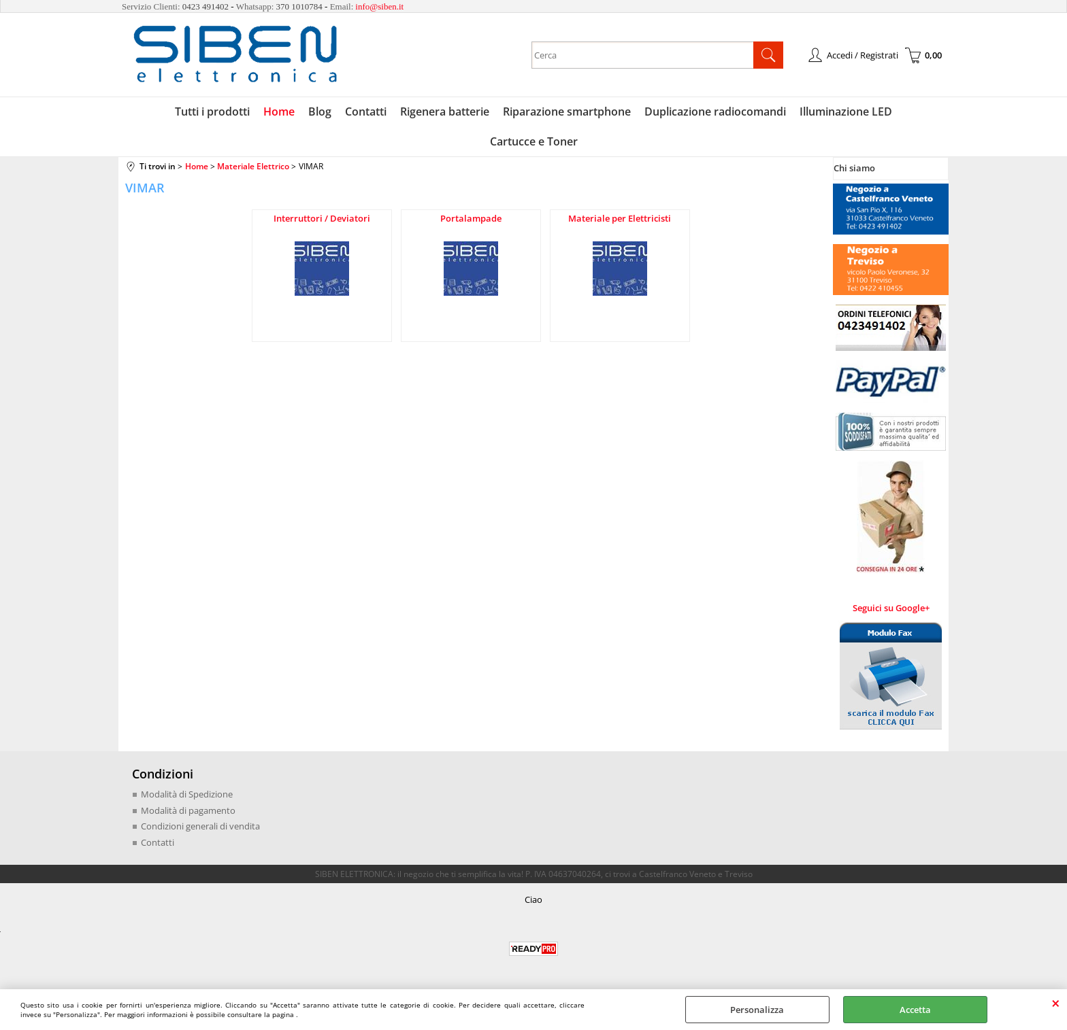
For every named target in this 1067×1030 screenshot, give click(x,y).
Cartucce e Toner (534, 141)
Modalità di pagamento (188, 810)
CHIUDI (1055, 1003)
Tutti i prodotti (212, 111)
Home (279, 111)
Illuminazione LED (846, 111)
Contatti (366, 111)
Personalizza (757, 1009)
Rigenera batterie (444, 111)
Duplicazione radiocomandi (715, 111)
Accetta (915, 1009)
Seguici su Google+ (891, 608)
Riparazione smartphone (567, 111)
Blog (319, 111)
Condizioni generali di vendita (200, 826)
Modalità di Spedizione (187, 794)
